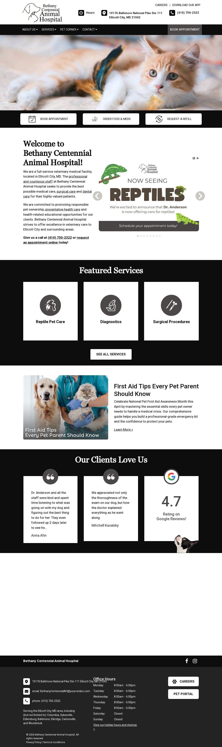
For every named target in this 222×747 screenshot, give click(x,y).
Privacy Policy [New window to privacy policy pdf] (33, 742)
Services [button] (49, 29)
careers (183, 681)
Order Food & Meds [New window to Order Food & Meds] (111, 119)
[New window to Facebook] (186, 661)
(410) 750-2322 (60, 237)
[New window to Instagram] (195, 661)
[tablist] (149, 236)
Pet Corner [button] (69, 29)
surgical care (66, 191)
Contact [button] (89, 29)
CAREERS (161, 5)
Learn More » (123, 430)
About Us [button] (30, 29)
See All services (111, 354)
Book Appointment (185, 29)
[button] (194, 158)
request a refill (174, 119)
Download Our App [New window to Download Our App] (186, 5)
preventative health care (62, 209)
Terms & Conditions (54, 742)
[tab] (138, 236)
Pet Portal (183, 694)
